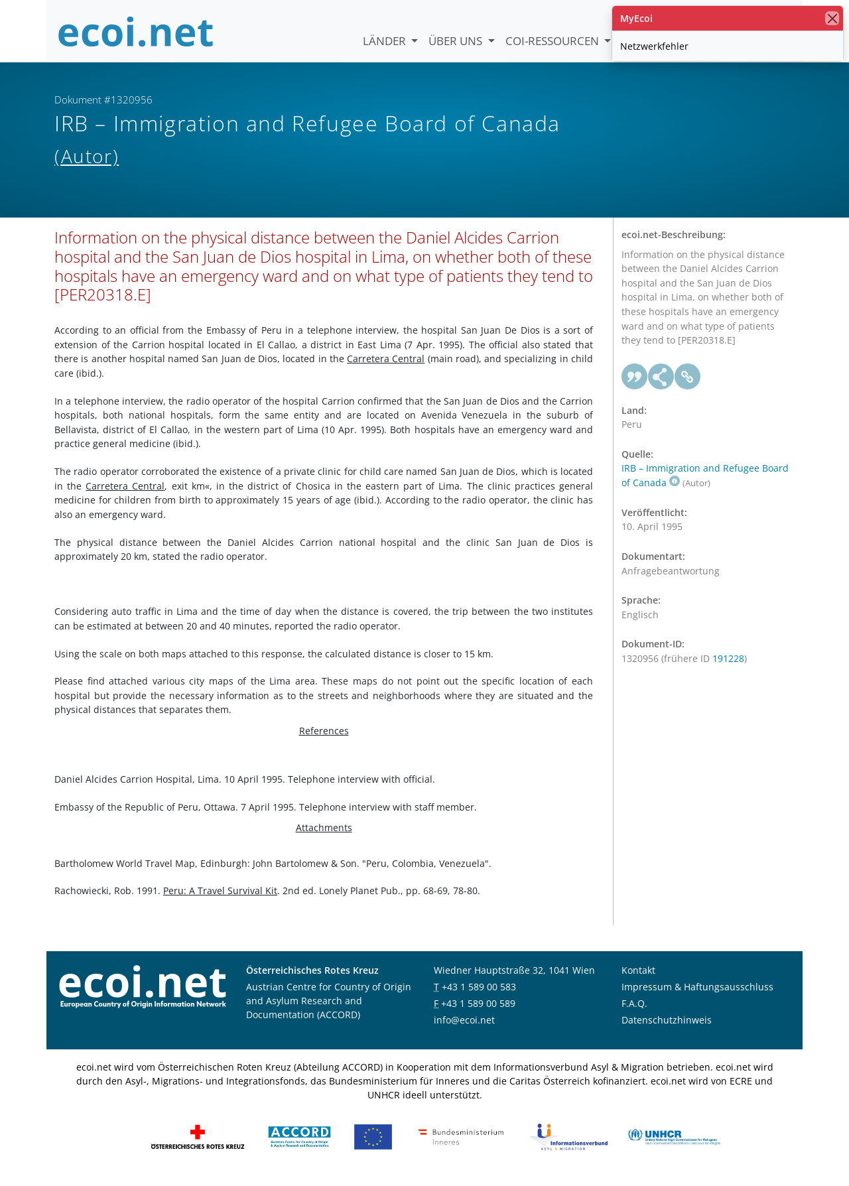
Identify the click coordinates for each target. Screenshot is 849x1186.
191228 (728, 665)
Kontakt (638, 977)
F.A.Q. (634, 1010)
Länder (386, 40)
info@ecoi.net (464, 1027)
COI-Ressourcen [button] (553, 40)
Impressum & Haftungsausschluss (697, 994)
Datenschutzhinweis (666, 1027)
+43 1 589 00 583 (479, 994)
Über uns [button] (456, 40)
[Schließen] (832, 18)
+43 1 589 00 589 (478, 1010)
